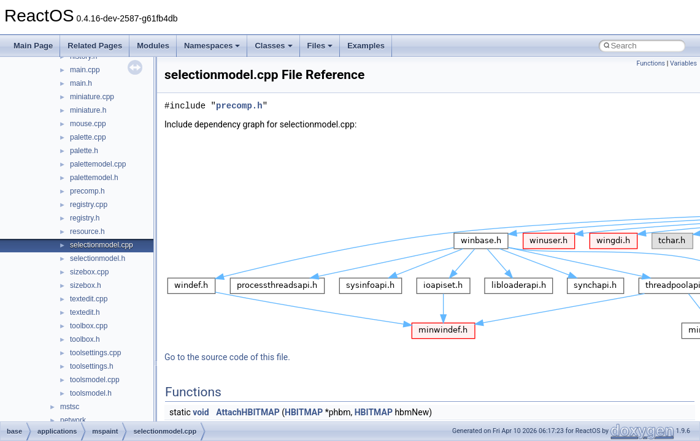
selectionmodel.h (97, 258)
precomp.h (87, 191)
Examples (366, 45)
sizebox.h (85, 285)
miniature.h (88, 110)
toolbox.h (85, 339)
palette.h (84, 150)
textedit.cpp (88, 299)
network (73, 420)
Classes (273, 45)
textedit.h (85, 312)
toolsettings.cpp (95, 353)
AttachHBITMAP (248, 412)
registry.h (84, 218)
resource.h (87, 231)
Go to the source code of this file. (227, 357)
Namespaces (212, 45)
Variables (683, 63)
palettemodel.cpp (98, 164)
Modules (153, 45)
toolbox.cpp (88, 326)
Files (320, 45)
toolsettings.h (91, 366)
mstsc (69, 406)
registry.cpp (88, 204)
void (201, 412)
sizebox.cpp (89, 272)
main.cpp (85, 70)
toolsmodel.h (91, 393)
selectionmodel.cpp (101, 245)
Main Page (33, 45)
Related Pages (94, 45)
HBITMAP (304, 412)
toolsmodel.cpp (95, 379)
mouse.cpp (88, 123)
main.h (81, 83)
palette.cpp (88, 137)
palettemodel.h (94, 177)
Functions (650, 63)
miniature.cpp (92, 96)
